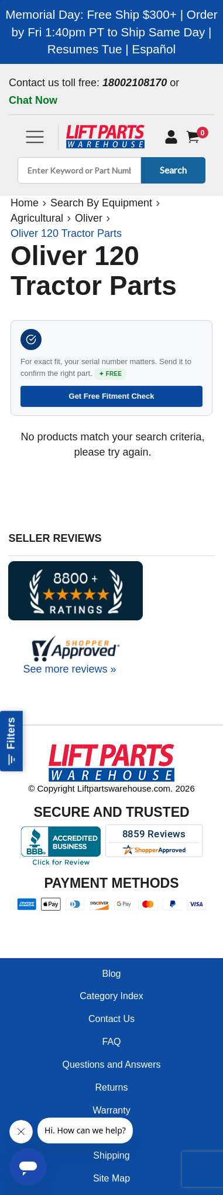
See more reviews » (69, 669)
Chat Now (33, 100)
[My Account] (171, 136)
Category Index (111, 996)
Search (171, 170)
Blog (111, 974)
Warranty (111, 1110)
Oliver (88, 218)
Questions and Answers (111, 1065)
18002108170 (134, 83)
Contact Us (111, 1019)
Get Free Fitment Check (112, 396)
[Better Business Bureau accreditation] (60, 845)
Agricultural (37, 218)
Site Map (111, 1178)
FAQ (111, 1042)
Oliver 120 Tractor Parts (66, 233)
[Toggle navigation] (35, 137)
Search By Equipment (101, 203)
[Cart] (195, 137)
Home (25, 203)
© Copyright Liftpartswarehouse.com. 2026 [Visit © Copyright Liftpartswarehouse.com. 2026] (111, 788)
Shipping (111, 1155)
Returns (111, 1087)
